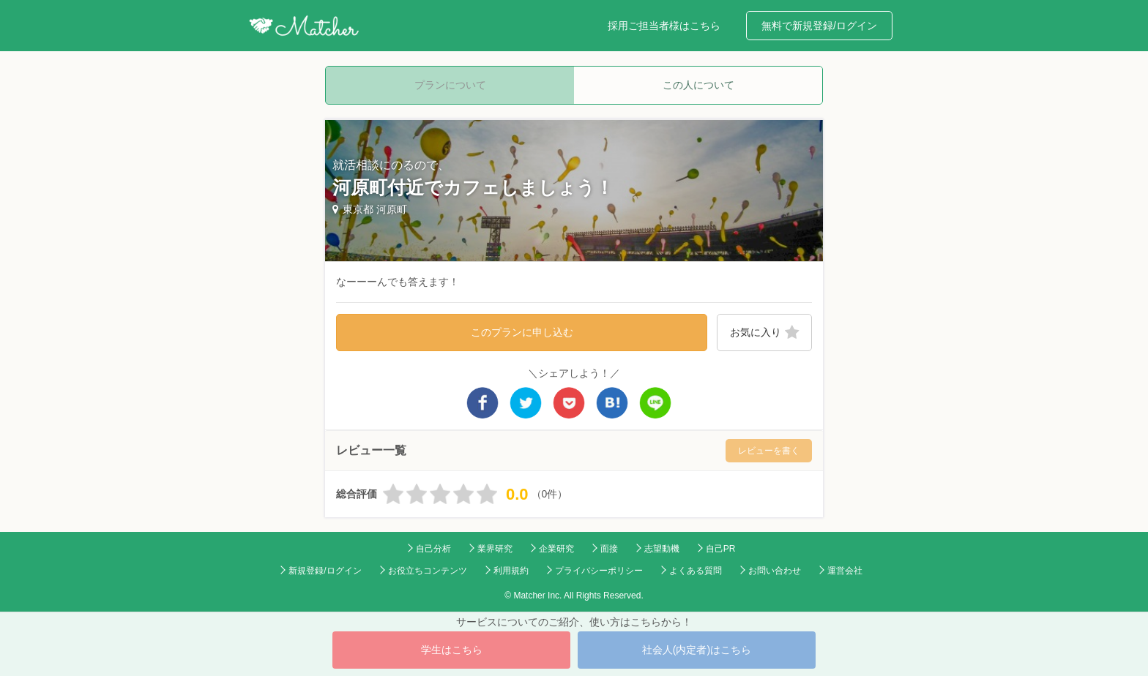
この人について (698, 85)
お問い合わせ (774, 571)
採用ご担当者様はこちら (664, 25)
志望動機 (661, 549)
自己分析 (433, 549)
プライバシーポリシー (599, 571)
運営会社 (844, 571)
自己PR (721, 549)
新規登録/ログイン (324, 571)
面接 (609, 549)
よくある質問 (695, 571)
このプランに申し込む (522, 332)
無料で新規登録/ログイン (819, 25)
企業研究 (556, 549)
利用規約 (511, 571)
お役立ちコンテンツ (427, 571)
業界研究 (494, 549)
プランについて (450, 85)
